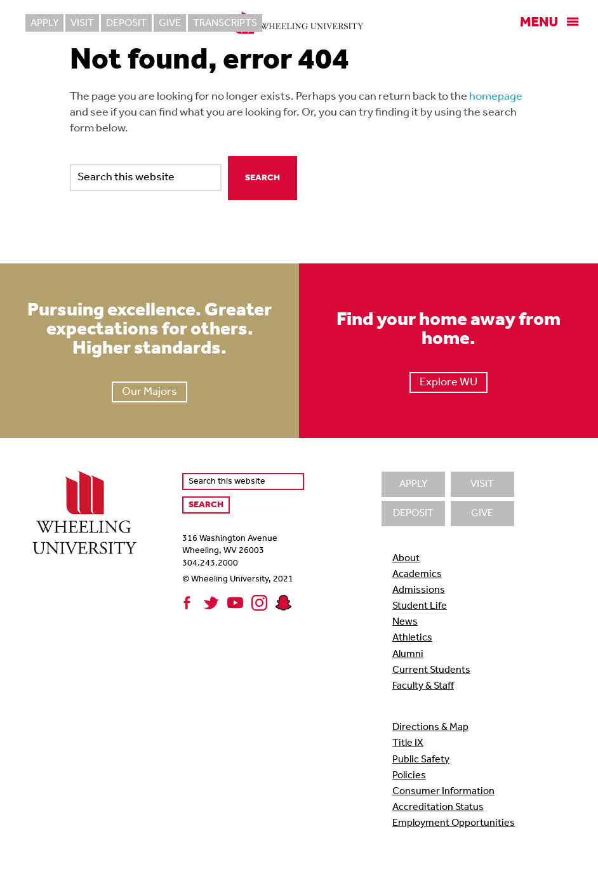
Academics (417, 574)
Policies (409, 776)
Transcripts (225, 23)
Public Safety (420, 760)
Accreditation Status (438, 807)
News (405, 622)
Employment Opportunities (453, 823)
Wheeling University (299, 23)
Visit (82, 23)
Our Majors (149, 392)
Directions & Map (430, 727)
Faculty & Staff (423, 686)
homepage (495, 97)
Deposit (126, 23)
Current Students (431, 670)
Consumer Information (443, 791)
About (406, 559)
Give (170, 23)
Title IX (407, 743)
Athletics (412, 638)
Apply (44, 23)
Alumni (407, 654)
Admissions (418, 590)
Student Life (419, 606)
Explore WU (448, 382)
